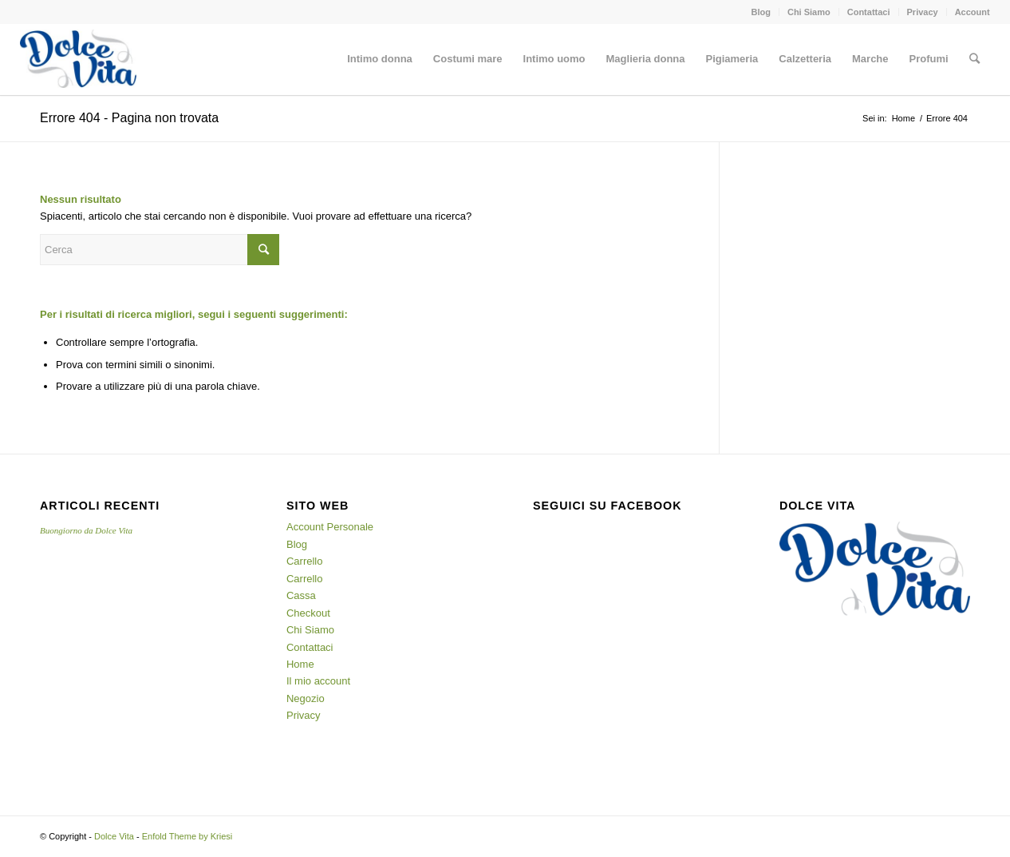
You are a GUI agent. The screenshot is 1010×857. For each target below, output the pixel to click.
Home (903, 118)
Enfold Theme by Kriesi (187, 836)
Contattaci (868, 12)
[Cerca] (974, 59)
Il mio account (318, 681)
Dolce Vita (114, 836)
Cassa (301, 595)
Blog (760, 12)
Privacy (922, 12)
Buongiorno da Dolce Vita (86, 530)
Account (972, 12)
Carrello (304, 561)
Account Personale (329, 527)
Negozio (305, 698)
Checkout (308, 613)
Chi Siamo (808, 12)
